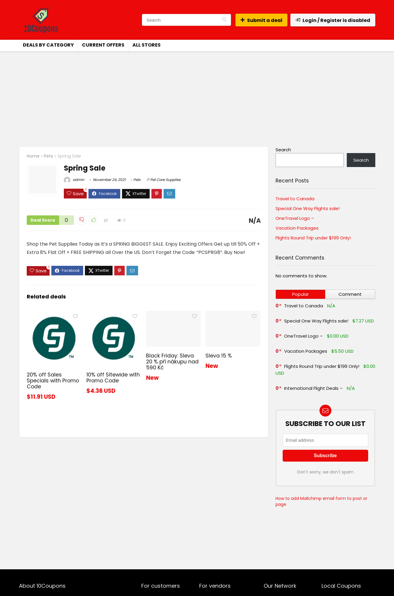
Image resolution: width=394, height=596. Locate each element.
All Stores (146, 45)
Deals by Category (48, 45)
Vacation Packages (297, 228)
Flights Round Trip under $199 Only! (313, 238)
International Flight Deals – (313, 388)
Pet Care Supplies (165, 179)
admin (74, 179)
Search (283, 150)
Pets (48, 156)
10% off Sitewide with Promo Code (113, 377)
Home (33, 156)
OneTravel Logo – (295, 218)
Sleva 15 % (218, 355)
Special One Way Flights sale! (308, 208)
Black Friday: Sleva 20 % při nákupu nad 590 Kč (172, 361)
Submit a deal (261, 20)
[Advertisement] (197, 95)
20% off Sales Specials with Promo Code (53, 380)
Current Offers (103, 45)
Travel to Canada (295, 199)
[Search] (224, 20)
